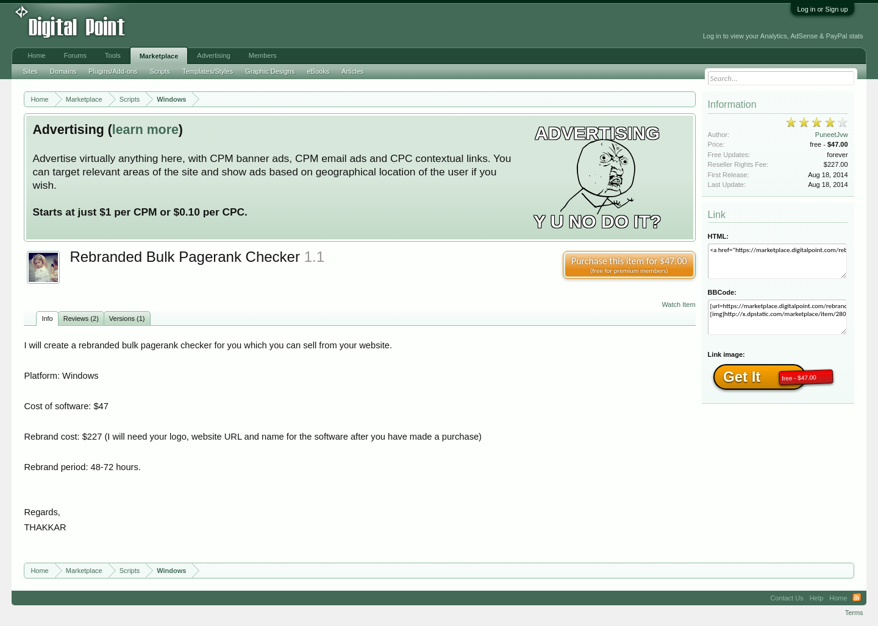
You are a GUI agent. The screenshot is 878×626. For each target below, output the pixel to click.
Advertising (213, 55)
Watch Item (678, 304)
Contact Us (786, 598)
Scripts (159, 71)
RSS (857, 598)
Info (46, 318)
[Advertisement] (276, 25)
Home (36, 55)
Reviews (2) (81, 318)
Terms (854, 612)
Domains (63, 71)
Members (263, 55)
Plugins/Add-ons (112, 71)
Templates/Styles (207, 71)
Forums (75, 55)
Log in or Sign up (822, 9)
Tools (113, 55)
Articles (352, 71)
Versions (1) (127, 318)
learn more (145, 129)
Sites (30, 71)
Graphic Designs (269, 71)
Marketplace (159, 56)
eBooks (318, 71)
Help (817, 598)
